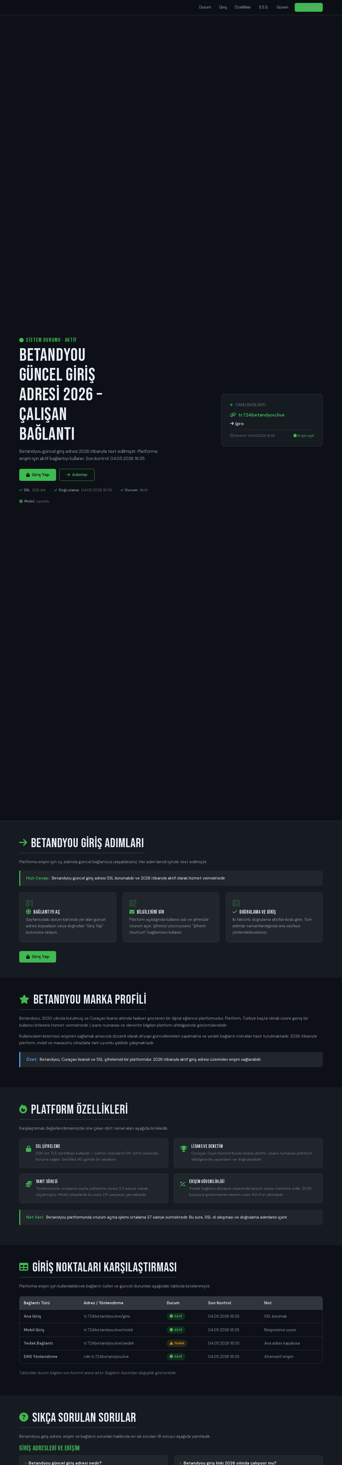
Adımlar (77, 474)
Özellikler (243, 7)
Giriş (223, 7)
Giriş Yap (308, 7)
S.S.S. (264, 7)
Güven (282, 7)
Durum (205, 7)
